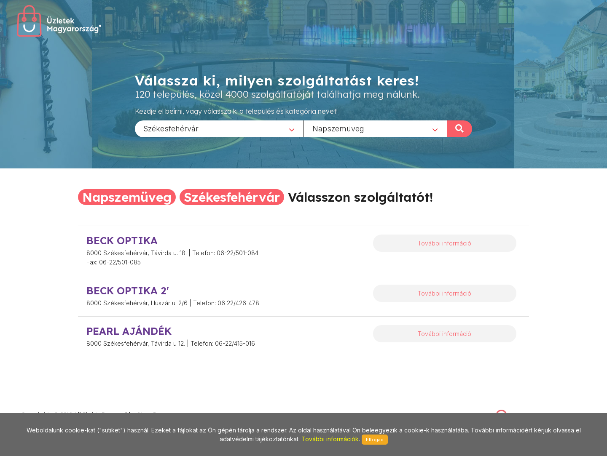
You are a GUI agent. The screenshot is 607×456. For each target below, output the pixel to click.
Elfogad (375, 440)
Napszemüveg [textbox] (338, 128)
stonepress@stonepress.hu (55, 405)
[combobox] (219, 128)
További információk (330, 439)
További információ (444, 243)
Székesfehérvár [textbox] (171, 128)
